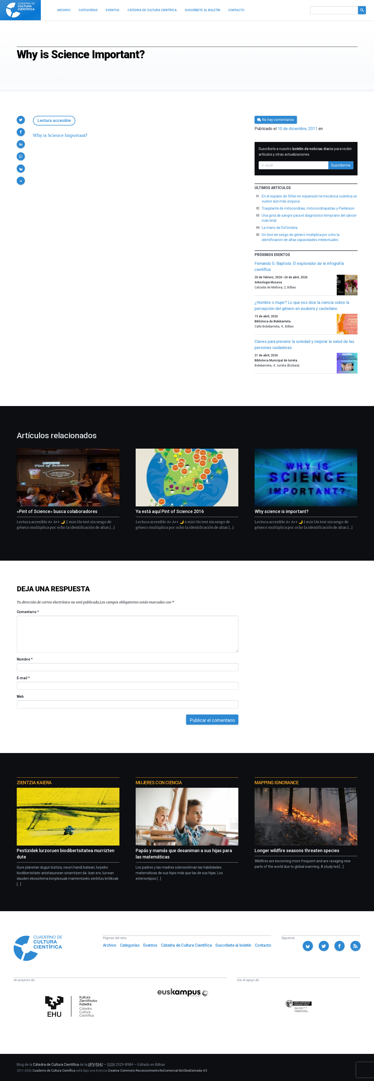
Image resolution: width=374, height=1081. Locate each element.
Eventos (150, 945)
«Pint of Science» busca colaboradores (57, 511)
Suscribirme (340, 165)
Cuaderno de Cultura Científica (53, 1070)
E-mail (23, 678)
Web (20, 696)
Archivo (109, 945)
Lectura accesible (54, 120)
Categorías (130, 945)
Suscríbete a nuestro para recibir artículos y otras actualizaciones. (305, 151)
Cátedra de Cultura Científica (186, 945)
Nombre (24, 659)
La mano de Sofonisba (279, 228)
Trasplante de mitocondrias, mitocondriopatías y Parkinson (308, 208)
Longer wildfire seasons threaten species (297, 850)
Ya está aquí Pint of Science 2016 (170, 511)
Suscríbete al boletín (233, 945)
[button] (21, 120)
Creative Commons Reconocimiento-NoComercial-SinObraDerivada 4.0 (157, 1070)
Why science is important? (282, 511)
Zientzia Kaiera (34, 782)
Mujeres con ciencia (159, 782)
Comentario (28, 612)
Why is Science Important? (60, 135)
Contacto (263, 945)
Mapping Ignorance (276, 782)
